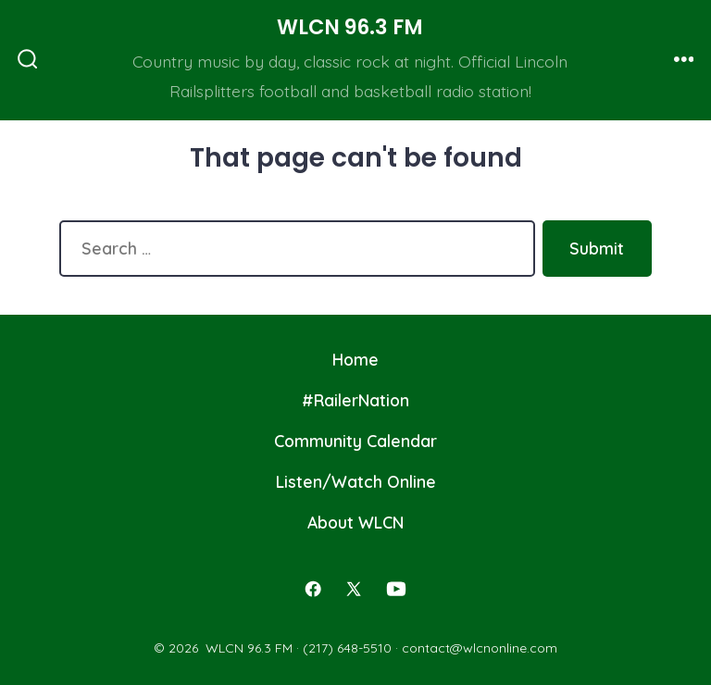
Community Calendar (355, 440)
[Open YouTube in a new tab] (396, 588)
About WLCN (355, 522)
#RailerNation (355, 400)
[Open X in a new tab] (353, 588)
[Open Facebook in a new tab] (313, 588)
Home (355, 359)
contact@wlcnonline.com (479, 648)
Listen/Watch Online (356, 481)
